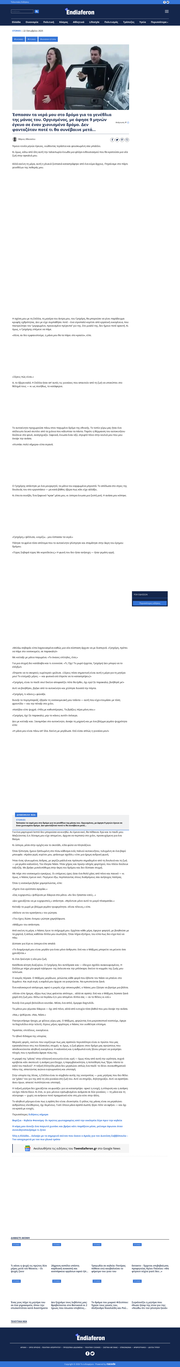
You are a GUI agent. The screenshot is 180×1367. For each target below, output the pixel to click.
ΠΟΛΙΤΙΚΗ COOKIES (93, 1347)
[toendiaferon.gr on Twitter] (168, 2)
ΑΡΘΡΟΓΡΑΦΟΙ (140, 1347)
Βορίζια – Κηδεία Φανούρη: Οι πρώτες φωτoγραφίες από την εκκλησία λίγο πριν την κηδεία (67, 1120)
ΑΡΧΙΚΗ (23, 1347)
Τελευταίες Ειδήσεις (20, 2)
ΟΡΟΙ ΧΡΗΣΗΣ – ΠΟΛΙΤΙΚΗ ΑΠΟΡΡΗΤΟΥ (45, 1347)
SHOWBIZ (19, 39)
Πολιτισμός (111, 22)
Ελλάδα (16, 22)
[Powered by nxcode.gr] (111, 1364)
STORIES (32, 39)
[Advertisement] (70, 188)
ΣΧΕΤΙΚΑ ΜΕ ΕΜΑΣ (110, 1347)
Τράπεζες (128, 22)
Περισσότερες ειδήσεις (149, 603)
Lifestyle (94, 22)
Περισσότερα (159, 22)
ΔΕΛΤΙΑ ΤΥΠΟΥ (154, 1347)
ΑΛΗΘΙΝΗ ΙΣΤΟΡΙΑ (49, 39)
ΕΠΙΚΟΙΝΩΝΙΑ (125, 1347)
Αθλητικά (78, 22)
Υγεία (142, 22)
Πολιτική (48, 22)
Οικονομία (32, 22)
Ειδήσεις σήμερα (38, 1114)
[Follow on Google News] (71, 1148)
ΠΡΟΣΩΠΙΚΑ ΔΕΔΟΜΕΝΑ (73, 1347)
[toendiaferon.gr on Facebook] (164, 2)
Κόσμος (63, 22)
